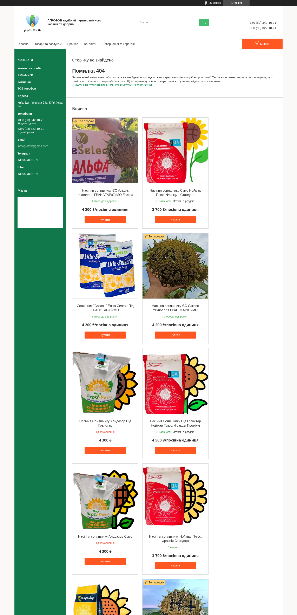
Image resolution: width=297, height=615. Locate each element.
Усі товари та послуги (173, 583)
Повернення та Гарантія (119, 44)
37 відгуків (215, 2)
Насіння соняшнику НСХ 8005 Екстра (243, 418)
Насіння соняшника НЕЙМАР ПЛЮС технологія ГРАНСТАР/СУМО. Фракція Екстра (105, 537)
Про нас (72, 44)
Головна (23, 44)
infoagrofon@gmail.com (33, 146)
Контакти (90, 44)
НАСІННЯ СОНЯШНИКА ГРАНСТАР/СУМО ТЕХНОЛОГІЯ (113, 85)
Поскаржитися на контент (141, 611)
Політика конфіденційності (173, 611)
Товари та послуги (47, 44)
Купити (105, 219)
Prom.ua (167, 607)
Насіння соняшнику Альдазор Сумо (105, 418)
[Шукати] (204, 22)
